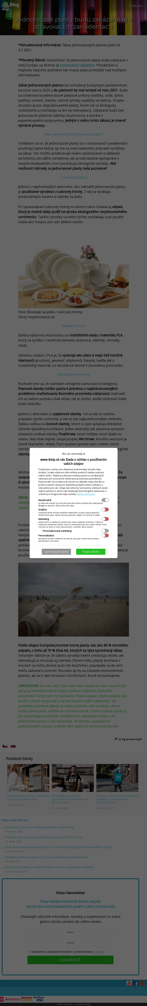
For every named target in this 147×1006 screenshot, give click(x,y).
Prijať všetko (90, 551)
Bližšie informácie (86, 494)
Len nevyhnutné (56, 551)
